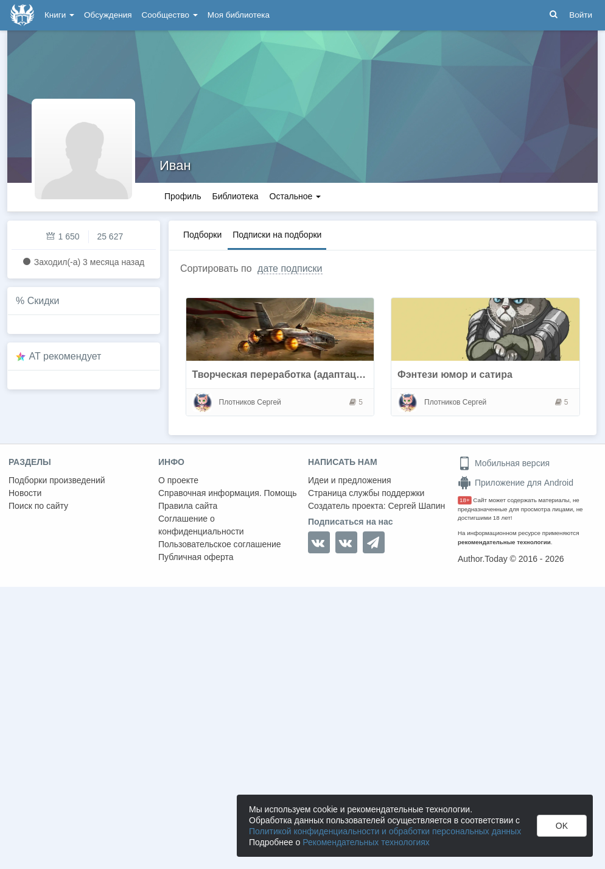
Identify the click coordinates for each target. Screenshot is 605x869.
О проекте (178, 480)
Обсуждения (107, 15)
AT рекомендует (65, 356)
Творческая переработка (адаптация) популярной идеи (325, 374)
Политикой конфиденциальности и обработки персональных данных (385, 831)
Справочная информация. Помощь (227, 493)
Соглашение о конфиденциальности (201, 525)
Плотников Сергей (250, 402)
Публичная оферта (196, 557)
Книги (59, 15)
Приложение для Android (515, 482)
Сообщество (170, 15)
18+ (465, 500)
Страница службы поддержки (366, 493)
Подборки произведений (57, 480)
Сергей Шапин (416, 506)
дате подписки (289, 268)
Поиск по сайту (38, 506)
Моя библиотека (239, 15)
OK (562, 826)
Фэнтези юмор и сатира (454, 374)
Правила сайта (187, 506)
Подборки (202, 234)
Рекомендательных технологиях (366, 842)
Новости (25, 493)
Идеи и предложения (349, 480)
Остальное (295, 196)
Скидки (43, 301)
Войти (580, 15)
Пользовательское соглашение (219, 544)
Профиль (182, 196)
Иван (175, 165)
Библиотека (235, 196)
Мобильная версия (504, 463)
